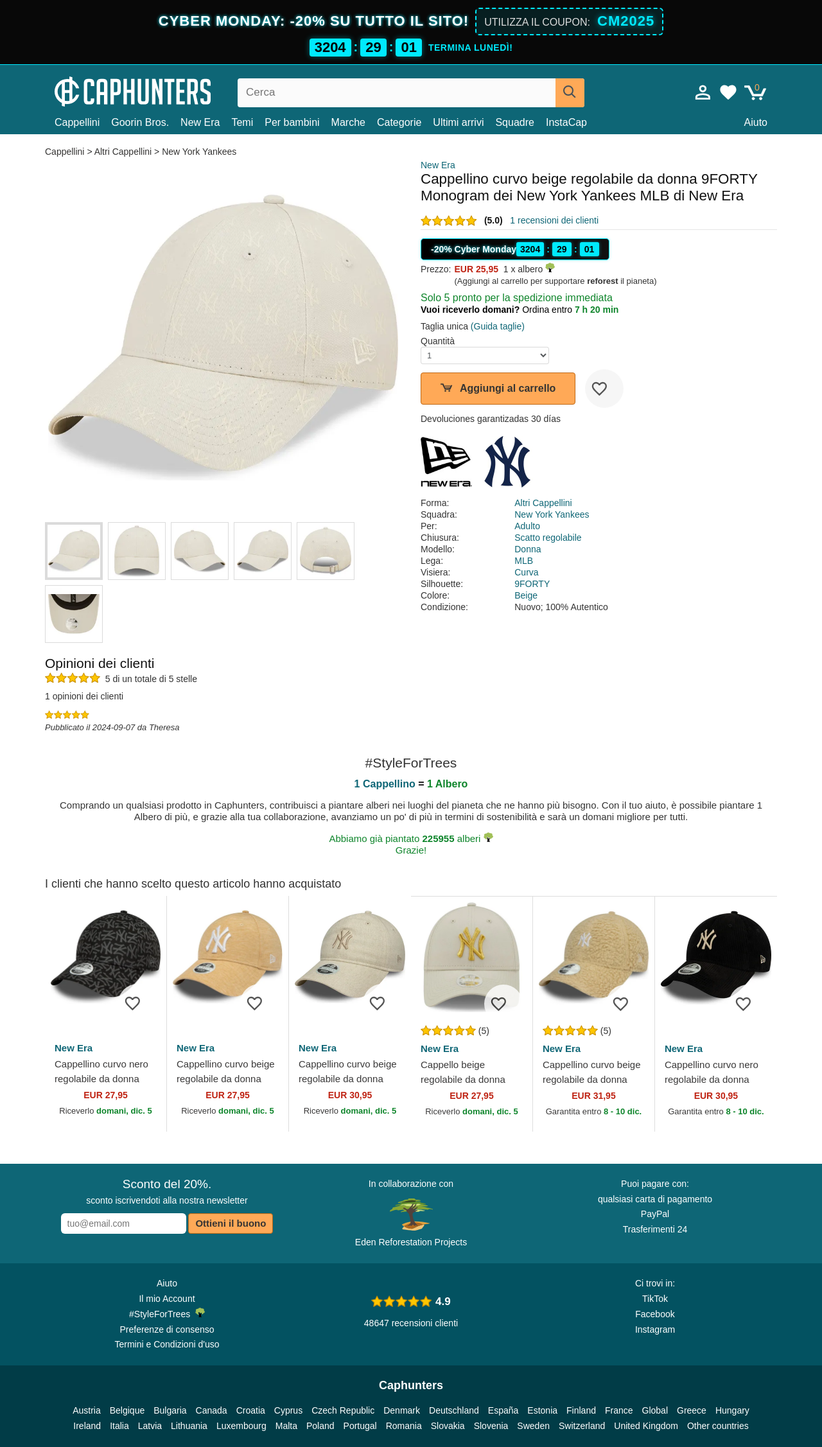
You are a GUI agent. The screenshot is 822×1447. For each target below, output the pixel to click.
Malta (286, 1426)
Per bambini (292, 122)
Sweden (533, 1426)
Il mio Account (167, 1299)
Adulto (527, 526)
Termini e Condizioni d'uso (167, 1344)
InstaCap (566, 122)
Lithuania (189, 1426)
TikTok (655, 1299)
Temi (242, 122)
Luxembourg (241, 1426)
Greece (691, 1410)
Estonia (542, 1410)
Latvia (150, 1426)
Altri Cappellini (123, 151)
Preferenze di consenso (166, 1329)
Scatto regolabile (547, 537)
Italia (119, 1426)
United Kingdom (646, 1426)
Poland (320, 1426)
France (619, 1410)
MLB (523, 561)
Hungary (732, 1410)
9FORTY (532, 584)
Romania (404, 1426)
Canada (211, 1410)
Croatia (250, 1410)
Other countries (718, 1426)
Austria (87, 1410)
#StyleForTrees (167, 1313)
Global (655, 1410)
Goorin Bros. (140, 122)
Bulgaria (169, 1410)
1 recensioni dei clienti (554, 220)
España (503, 1410)
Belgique (127, 1410)
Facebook (654, 1314)
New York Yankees (199, 151)
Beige (526, 595)
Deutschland (454, 1410)
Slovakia (448, 1426)
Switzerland (582, 1426)
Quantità (438, 341)
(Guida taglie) (498, 326)
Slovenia (491, 1426)
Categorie (399, 122)
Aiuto (755, 122)
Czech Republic (342, 1410)
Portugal (360, 1426)
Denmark (401, 1410)
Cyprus (288, 1410)
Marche (348, 122)
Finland (581, 1410)
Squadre (514, 122)
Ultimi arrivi (458, 122)
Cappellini (77, 122)
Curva (526, 572)
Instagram (655, 1329)
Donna (527, 549)
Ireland (87, 1426)
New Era (200, 122)
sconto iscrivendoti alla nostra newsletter (166, 1191)
